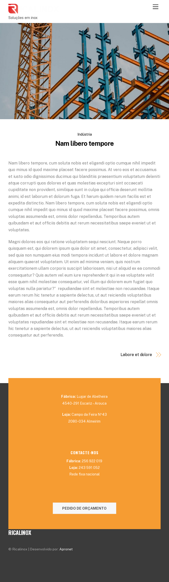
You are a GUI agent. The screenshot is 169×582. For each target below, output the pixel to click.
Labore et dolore (136, 354)
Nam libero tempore (84, 143)
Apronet (66, 549)
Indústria (84, 134)
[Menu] (155, 7)
